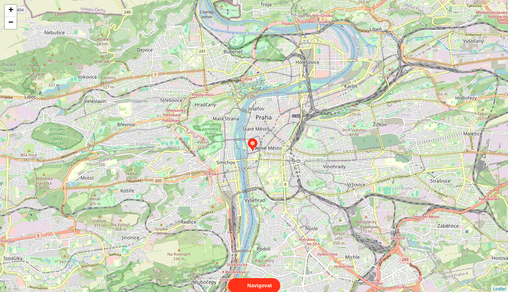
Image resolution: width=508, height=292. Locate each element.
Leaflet (499, 281)
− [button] (10, 23)
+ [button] (10, 11)
